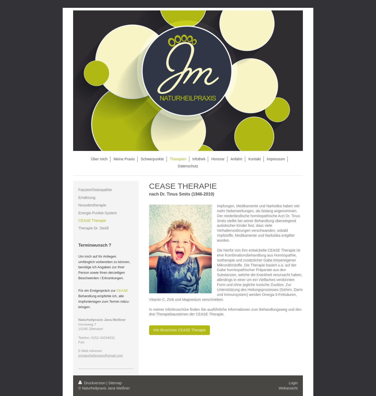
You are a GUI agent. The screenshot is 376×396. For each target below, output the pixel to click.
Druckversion (92, 383)
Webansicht (288, 388)
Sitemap (115, 383)
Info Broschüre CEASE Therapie (179, 330)
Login (293, 383)
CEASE (122, 291)
